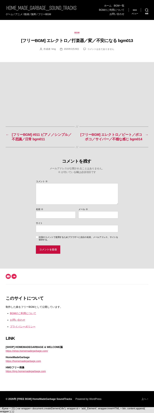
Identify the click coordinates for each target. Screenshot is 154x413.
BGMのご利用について (111, 9)
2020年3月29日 (71, 49)
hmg (53, 49)
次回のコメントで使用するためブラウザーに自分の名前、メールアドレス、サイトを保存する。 (78, 238)
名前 (39, 209)
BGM (77, 32)
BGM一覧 (119, 5)
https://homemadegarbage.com (23, 361)
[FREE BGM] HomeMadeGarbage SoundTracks (44, 399)
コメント (42, 181)
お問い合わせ (116, 14)
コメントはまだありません (100, 49)
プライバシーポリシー (22, 326)
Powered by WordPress (88, 399)
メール (83, 209)
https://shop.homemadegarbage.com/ (27, 350)
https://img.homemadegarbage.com (26, 371)
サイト (39, 223)
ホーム (108, 5)
